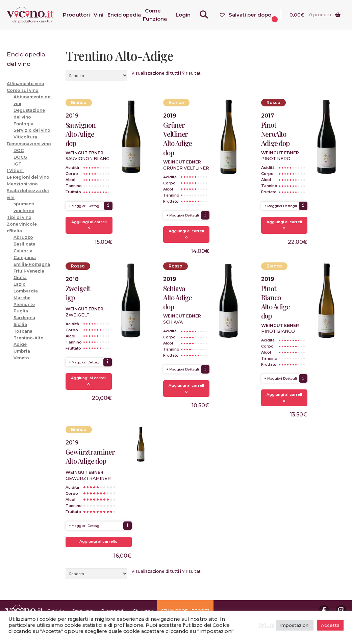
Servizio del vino (32, 130)
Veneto (21, 357)
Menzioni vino (22, 183)
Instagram (341, 610)
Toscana (23, 331)
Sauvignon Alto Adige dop (81, 134)
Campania (25, 257)
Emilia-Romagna (32, 264)
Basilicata (24, 244)
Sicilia (20, 324)
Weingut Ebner (84, 152)
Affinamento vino (25, 83)
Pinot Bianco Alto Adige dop (275, 302)
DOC (19, 150)
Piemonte (24, 304)
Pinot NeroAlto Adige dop (275, 134)
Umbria (22, 351)
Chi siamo (143, 610)
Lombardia (26, 290)
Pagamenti (113, 610)
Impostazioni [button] (294, 625)
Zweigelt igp (78, 293)
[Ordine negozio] (96, 75)
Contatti (55, 610)
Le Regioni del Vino (28, 177)
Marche (22, 297)
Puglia (21, 310)
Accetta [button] (330, 625)
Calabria (23, 250)
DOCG (20, 157)
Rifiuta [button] (266, 625)
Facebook (324, 610)
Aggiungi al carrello (89, 225)
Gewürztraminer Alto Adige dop (90, 456)
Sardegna (24, 317)
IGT (17, 164)
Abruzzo (23, 237)
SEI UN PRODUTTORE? (185, 610)
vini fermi (24, 210)
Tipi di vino (19, 217)
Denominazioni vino (29, 143)
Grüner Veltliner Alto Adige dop (177, 138)
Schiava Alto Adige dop (177, 297)
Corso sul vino (23, 90)
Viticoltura (25, 136)
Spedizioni (82, 610)
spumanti (24, 203)
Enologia (23, 123)
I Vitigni (15, 170)
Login (184, 14)
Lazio (20, 284)
